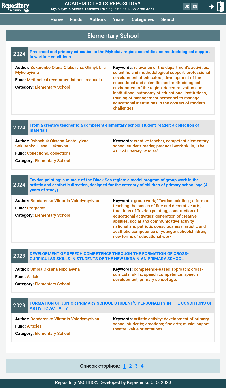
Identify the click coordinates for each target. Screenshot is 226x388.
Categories (143, 19)
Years (119, 19)
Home (57, 19)
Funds (76, 19)
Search (168, 19)
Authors (97, 19)
